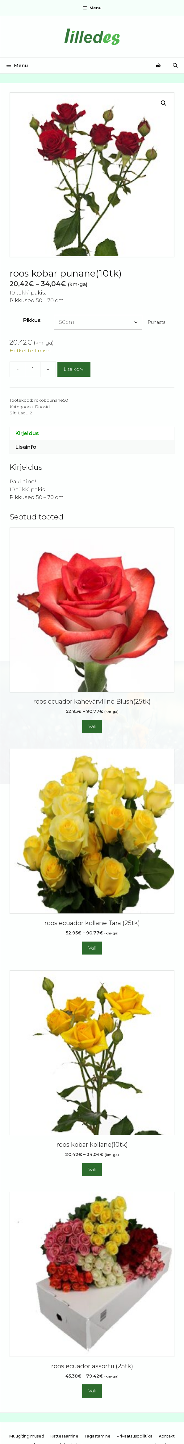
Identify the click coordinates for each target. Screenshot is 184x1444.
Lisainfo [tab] (25, 447)
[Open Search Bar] (175, 65)
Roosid (42, 406)
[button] (163, 103)
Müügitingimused (26, 1435)
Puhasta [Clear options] (156, 322)
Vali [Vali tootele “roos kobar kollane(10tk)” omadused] (92, 1169)
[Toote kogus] (32, 369)
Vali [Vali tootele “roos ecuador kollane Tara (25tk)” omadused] (92, 948)
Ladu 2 (25, 412)
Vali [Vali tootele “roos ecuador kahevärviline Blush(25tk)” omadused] (92, 726)
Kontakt (167, 1435)
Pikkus (32, 320)
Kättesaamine (64, 1435)
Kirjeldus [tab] (27, 433)
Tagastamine (98, 1435)
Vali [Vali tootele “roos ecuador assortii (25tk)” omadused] (92, 1391)
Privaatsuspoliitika (135, 1435)
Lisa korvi (74, 369)
